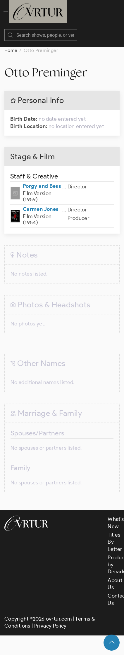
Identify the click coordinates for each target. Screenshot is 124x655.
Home (10, 50)
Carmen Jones (40, 209)
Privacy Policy (50, 626)
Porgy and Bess (42, 186)
